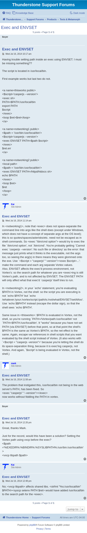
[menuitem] (6, 13)
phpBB (32, 525)
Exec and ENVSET (19, 27)
